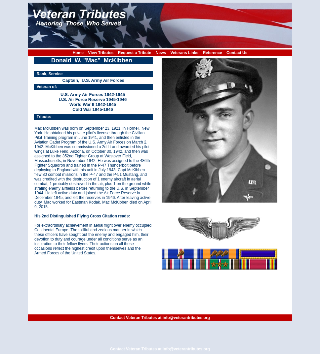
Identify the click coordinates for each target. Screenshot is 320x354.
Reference (212, 52)
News (161, 52)
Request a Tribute (134, 52)
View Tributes (100, 52)
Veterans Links (185, 52)
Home (78, 52)
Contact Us (236, 52)
